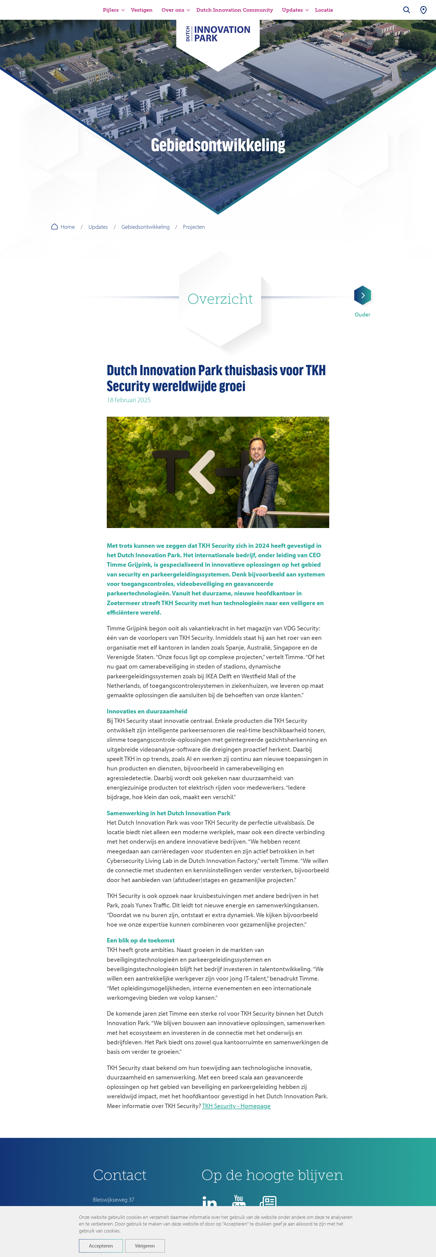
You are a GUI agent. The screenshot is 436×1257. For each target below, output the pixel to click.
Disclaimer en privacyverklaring (246, 1236)
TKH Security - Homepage (236, 1106)
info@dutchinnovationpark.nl (126, 1219)
